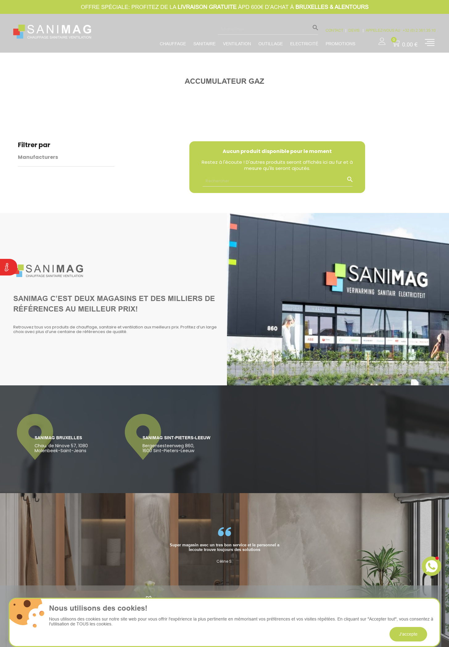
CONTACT (334, 30)
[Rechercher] (268, 29)
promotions (340, 43)
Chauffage (173, 43)
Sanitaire (204, 43)
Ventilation (237, 43)
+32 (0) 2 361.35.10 (419, 30)
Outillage (270, 43)
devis (354, 30)
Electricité (304, 43)
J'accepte (408, 634)
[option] (224, 545)
